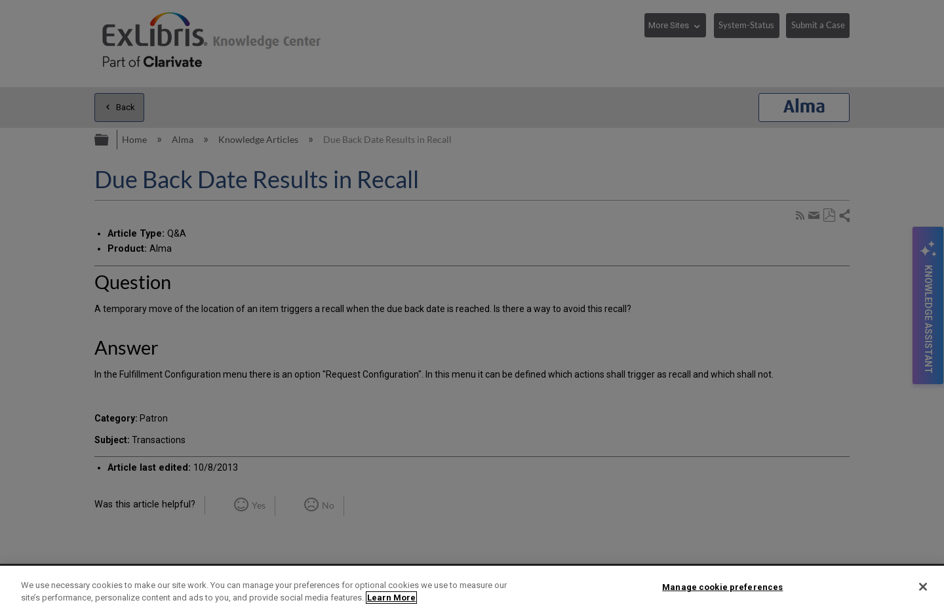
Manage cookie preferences (722, 587)
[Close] (923, 586)
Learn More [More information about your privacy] (391, 597)
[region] (472, 588)
